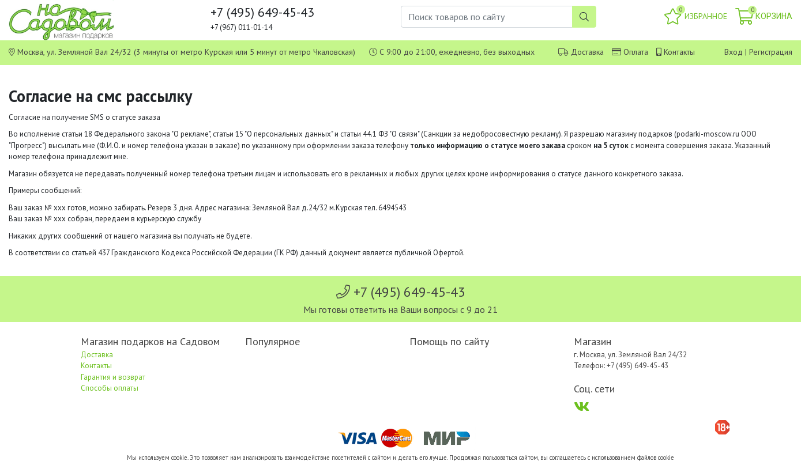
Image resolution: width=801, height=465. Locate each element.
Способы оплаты (109, 388)
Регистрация (770, 52)
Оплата (635, 52)
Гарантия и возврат (113, 377)
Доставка (587, 52)
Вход (733, 52)
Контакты (679, 52)
